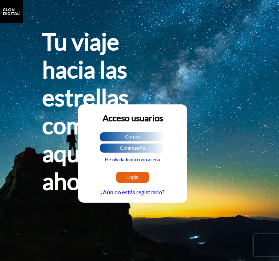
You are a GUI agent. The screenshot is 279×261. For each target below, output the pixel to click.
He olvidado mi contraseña (132, 159)
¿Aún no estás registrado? (132, 191)
